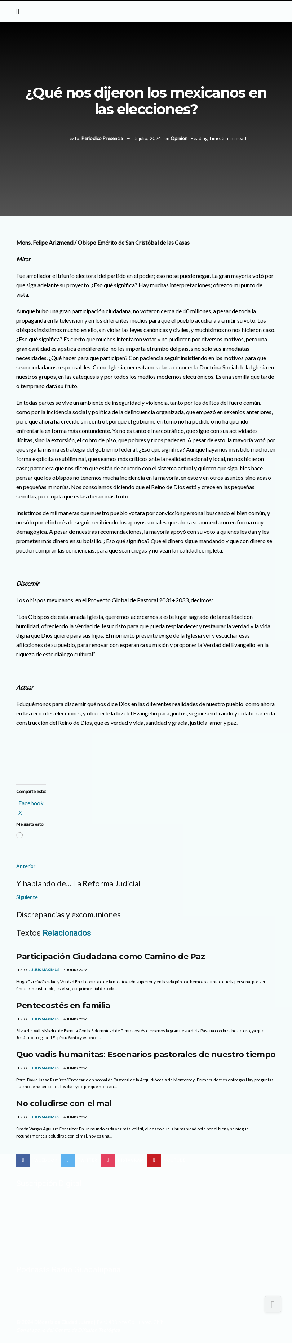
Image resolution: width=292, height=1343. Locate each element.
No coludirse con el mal (64, 1103)
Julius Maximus (43, 969)
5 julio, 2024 (148, 138)
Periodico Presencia (102, 138)
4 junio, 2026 (75, 969)
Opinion (179, 138)
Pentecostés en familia (63, 1005)
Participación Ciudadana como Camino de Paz (110, 956)
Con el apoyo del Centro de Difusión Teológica (68, 1330)
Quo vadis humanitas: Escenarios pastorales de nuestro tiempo (146, 1054)
